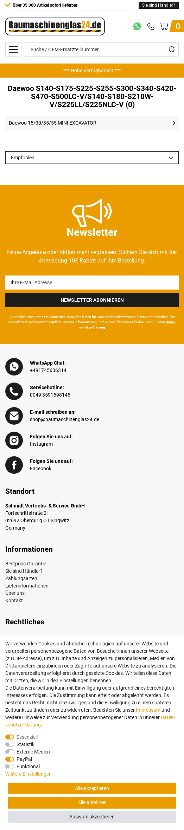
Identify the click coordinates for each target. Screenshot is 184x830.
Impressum (148, 710)
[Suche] (171, 49)
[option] (92, 71)
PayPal (24, 759)
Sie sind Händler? (158, 5)
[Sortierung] (92, 157)
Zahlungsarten (21, 578)
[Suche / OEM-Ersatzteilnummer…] (95, 49)
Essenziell (27, 737)
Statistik (25, 744)
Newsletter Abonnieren (92, 300)
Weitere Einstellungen (28, 774)
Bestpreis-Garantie (25, 563)
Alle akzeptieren (92, 788)
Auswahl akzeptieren (92, 816)
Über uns (15, 593)
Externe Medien (33, 752)
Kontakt (14, 600)
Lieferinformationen (27, 586)
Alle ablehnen (92, 802)
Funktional (28, 766)
